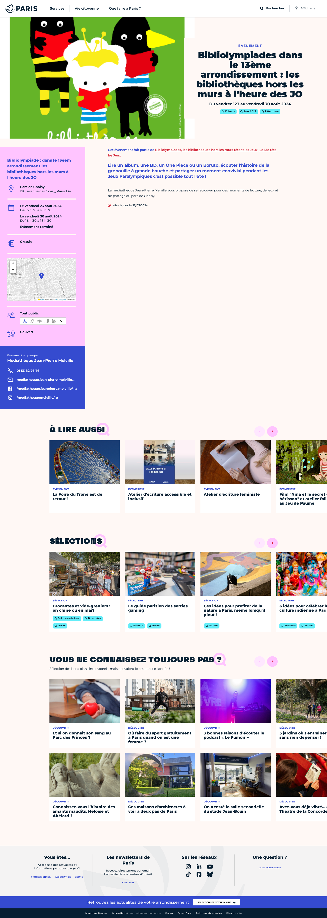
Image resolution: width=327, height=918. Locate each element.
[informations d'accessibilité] (43, 321)
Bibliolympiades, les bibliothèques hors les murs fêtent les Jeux (206, 150)
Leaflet (41, 299)
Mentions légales (96, 913)
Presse (169, 913)
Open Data (185, 913)
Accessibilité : (136, 913)
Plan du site (234, 913)
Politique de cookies (209, 913)
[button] (41, 275)
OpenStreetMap (60, 299)
